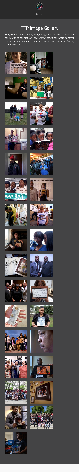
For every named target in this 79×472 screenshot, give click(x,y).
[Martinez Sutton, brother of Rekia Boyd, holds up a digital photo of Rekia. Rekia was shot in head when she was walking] (41, 367)
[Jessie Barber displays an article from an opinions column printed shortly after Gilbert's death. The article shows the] (16, 316)
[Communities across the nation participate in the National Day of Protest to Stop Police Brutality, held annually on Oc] (16, 341)
